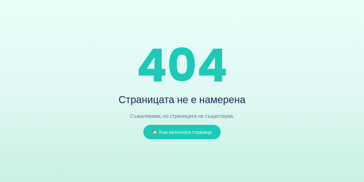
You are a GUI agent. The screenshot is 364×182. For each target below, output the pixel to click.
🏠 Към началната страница (182, 132)
